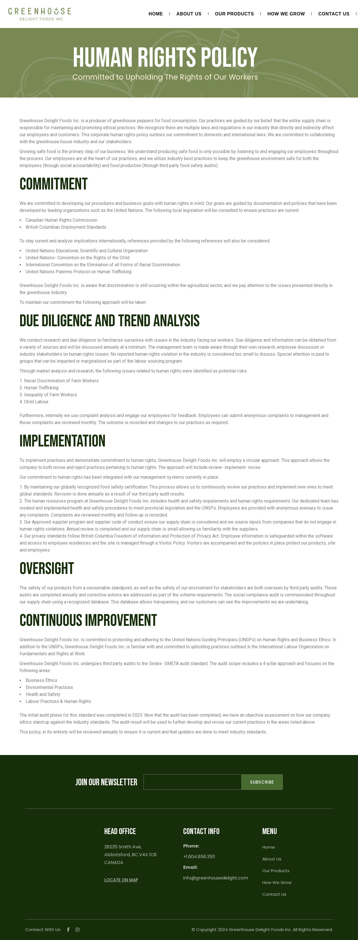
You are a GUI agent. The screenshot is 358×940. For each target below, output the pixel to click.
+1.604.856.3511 (199, 856)
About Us (271, 859)
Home (268, 847)
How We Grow (276, 882)
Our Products (275, 871)
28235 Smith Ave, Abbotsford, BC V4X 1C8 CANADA (130, 855)
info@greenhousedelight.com (215, 878)
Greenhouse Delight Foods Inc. (260, 929)
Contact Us (274, 894)
